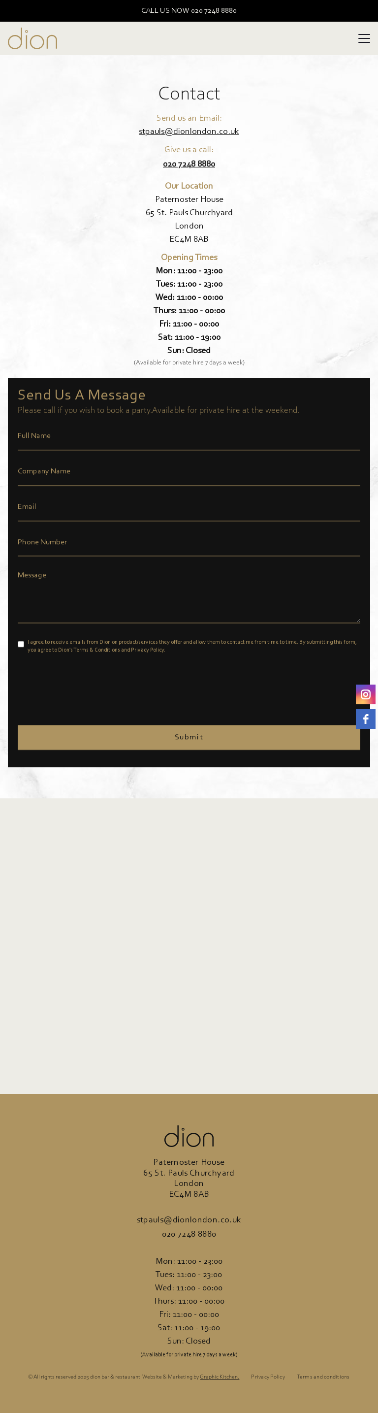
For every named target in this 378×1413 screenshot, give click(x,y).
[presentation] (92, 687)
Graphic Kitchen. (219, 1377)
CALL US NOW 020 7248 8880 (189, 11)
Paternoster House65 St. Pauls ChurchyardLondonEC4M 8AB (189, 220)
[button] (364, 38)
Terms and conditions (323, 1377)
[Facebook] (366, 719)
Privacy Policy (267, 1377)
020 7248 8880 (189, 1234)
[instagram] (366, 694)
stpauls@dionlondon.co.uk (189, 132)
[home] (32, 38)
